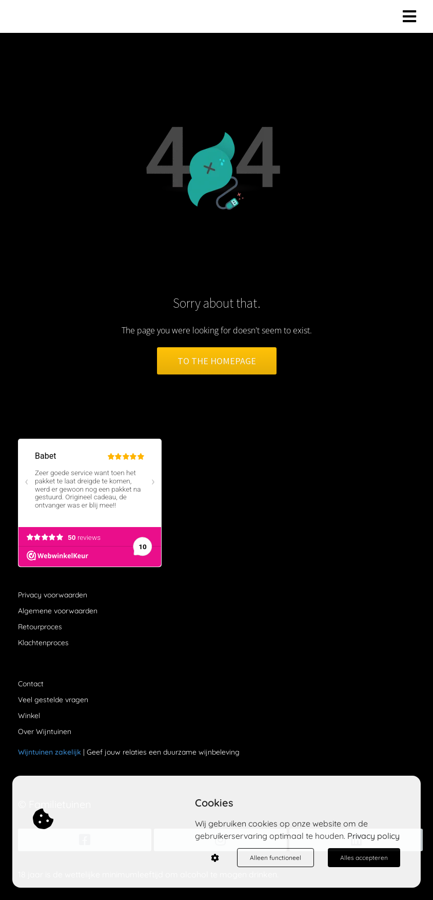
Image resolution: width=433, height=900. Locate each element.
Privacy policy (373, 836)
